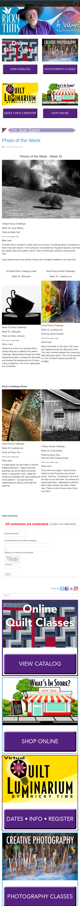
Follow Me (55, 588)
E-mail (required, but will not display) (20, 540)
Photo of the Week (21, 140)
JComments (75, 577)
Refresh (9, 564)
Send (8, 574)
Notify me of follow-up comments (19, 552)
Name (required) (11, 533)
